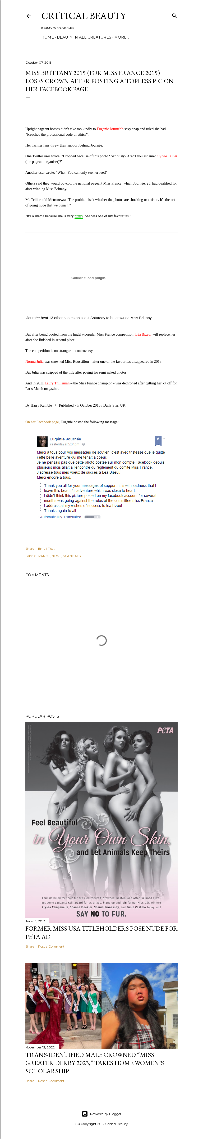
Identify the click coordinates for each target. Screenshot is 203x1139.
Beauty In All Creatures (84, 37)
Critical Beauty (83, 16)
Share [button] (29, 548)
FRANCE (43, 556)
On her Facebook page (42, 422)
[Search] (174, 15)
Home (47, 37)
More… (121, 37)
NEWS (56, 556)
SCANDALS (72, 556)
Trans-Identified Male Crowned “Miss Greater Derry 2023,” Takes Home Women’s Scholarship (94, 1063)
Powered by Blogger (101, 1114)
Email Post (46, 548)
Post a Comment (51, 946)
